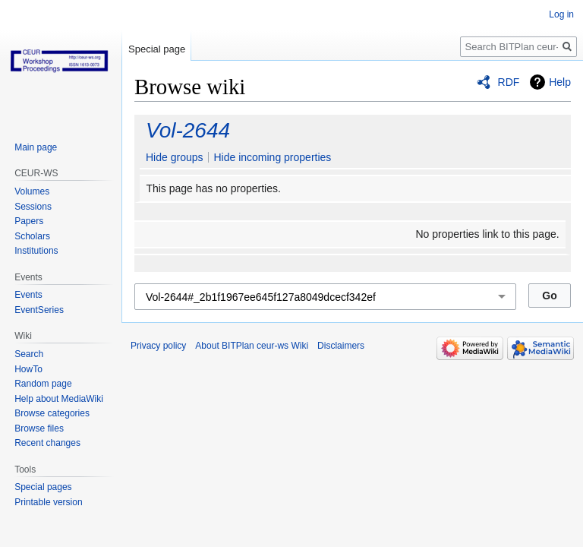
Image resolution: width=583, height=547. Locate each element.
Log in (561, 14)
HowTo (28, 369)
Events (28, 294)
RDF (509, 82)
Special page (156, 49)
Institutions (36, 250)
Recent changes (47, 443)
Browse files (39, 428)
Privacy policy (158, 345)
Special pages (42, 487)
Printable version (48, 502)
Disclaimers (340, 345)
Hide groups (174, 157)
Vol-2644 (188, 130)
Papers (28, 221)
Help (560, 82)
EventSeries (39, 310)
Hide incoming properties (272, 157)
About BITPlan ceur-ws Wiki (251, 345)
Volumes (31, 191)
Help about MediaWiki (58, 399)
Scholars (32, 236)
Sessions (33, 206)
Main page (35, 147)
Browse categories (52, 413)
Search (28, 354)
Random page (42, 383)
